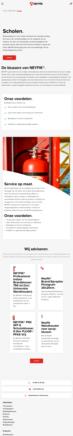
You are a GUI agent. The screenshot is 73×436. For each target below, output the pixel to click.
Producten (7, 431)
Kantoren (6, 414)
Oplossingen (7, 402)
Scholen (6, 417)
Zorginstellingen (9, 422)
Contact (9, 58)
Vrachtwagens (8, 409)
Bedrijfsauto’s (8, 425)
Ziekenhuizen (8, 420)
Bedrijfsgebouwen (9, 411)
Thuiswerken (7, 406)
